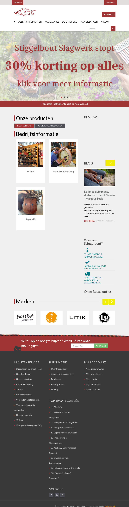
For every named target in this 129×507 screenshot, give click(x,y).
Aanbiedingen (89, 21)
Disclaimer (56, 367)
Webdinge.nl (110, 494)
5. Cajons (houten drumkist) (64, 420)
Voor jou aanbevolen (49, 125)
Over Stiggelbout (59, 356)
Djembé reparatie (24, 403)
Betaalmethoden (24, 382)
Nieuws (105, 21)
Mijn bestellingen (94, 362)
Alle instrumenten (30, 21)
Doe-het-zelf (70, 21)
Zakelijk (19, 377)
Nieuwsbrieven (93, 377)
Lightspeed (90, 494)
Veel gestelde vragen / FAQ (29, 413)
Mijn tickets (91, 367)
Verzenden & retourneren (28, 387)
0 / (108, 14)
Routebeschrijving (24, 372)
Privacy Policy (57, 372)
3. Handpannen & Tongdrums (64, 410)
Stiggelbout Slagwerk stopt (29, 356)
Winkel (30, 171)
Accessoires (52, 21)
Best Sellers (24, 125)
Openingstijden (23, 362)
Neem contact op (24, 367)
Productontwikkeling (63, 171)
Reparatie (31, 219)
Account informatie (95, 356)
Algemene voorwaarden (62, 362)
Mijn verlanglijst (93, 372)
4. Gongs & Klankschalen (62, 415)
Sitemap (54, 377)
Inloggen (18, 2)
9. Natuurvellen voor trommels (65, 455)
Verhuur (20, 408)
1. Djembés (56, 395)
